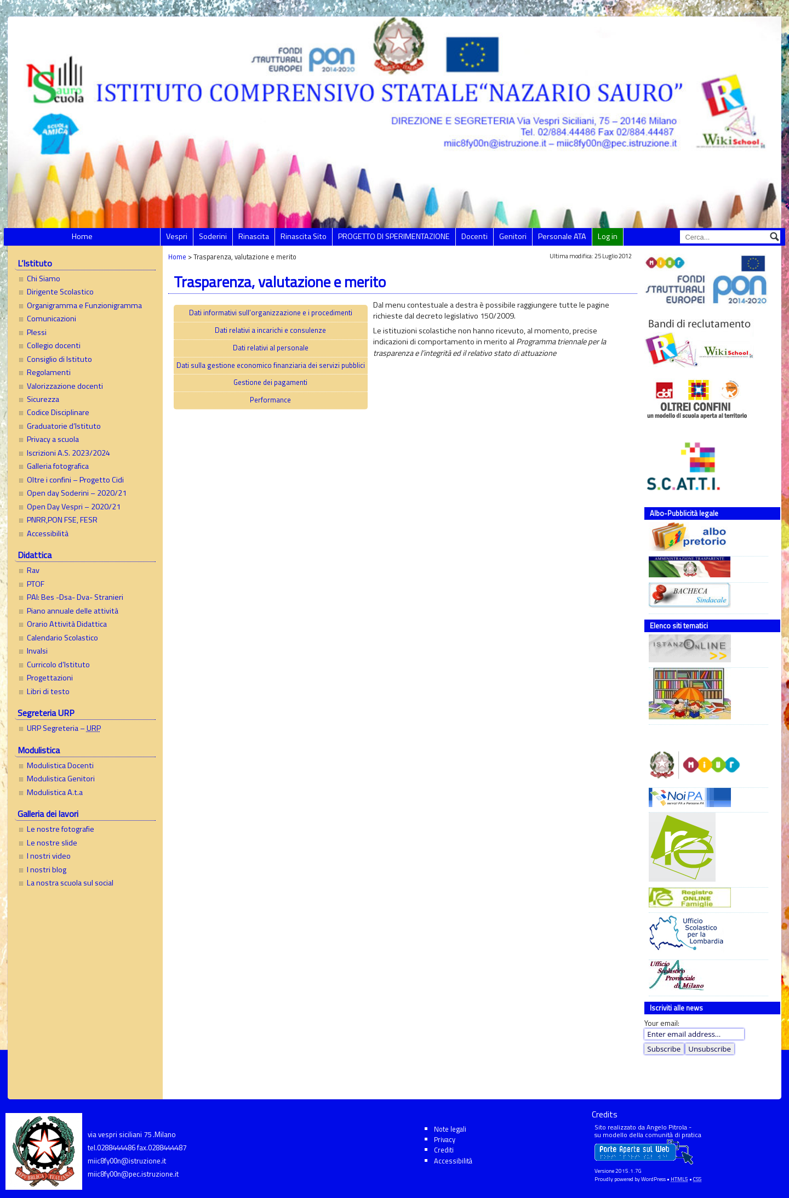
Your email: (661, 1023)
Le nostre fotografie (60, 829)
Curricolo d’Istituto (58, 664)
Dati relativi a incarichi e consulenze (270, 330)
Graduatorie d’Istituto (64, 426)
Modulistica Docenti (60, 765)
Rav (33, 570)
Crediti (444, 1149)
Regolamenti (49, 372)
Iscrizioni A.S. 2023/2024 (68, 453)
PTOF (35, 584)
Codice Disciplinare (58, 412)
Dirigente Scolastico (60, 292)
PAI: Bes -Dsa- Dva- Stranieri (75, 597)
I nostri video (49, 856)
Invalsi (37, 651)
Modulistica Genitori (61, 779)
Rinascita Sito (304, 236)
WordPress (653, 1179)
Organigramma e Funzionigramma (84, 305)
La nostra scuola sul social (70, 883)
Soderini (213, 236)
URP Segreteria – (64, 728)
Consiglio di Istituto (59, 359)
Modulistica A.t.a (55, 792)
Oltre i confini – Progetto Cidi (75, 480)
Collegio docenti (54, 345)
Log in (608, 236)
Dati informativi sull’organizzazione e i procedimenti (270, 312)
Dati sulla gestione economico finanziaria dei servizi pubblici (270, 365)
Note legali (450, 1128)
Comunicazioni (51, 319)
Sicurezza (43, 399)
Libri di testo (48, 691)
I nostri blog (46, 870)
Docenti (474, 236)
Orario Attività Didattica (67, 624)
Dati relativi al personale (270, 347)
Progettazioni (50, 678)
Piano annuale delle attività (72, 611)
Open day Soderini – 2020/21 (77, 493)
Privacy (444, 1139)
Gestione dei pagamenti (270, 382)
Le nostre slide (52, 843)
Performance (270, 399)
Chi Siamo (43, 278)
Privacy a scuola (53, 439)
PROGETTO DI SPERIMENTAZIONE (394, 236)
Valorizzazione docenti (65, 386)
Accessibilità (47, 533)
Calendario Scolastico (62, 638)
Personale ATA (562, 236)
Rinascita (253, 236)
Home (82, 236)
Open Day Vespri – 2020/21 (74, 507)
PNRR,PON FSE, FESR (62, 520)
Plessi (37, 332)
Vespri (176, 236)
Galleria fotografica (58, 466)
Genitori (513, 236)
